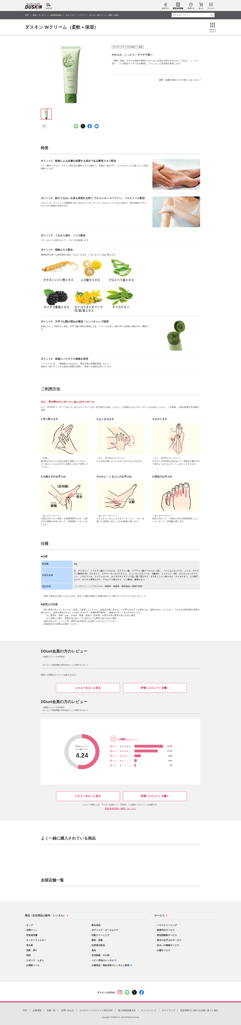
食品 (93, 950)
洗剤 (28, 955)
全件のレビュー (128, 739)
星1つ (113, 765)
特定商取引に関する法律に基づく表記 (199, 1010)
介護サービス (163, 950)
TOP (25, 1010)
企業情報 (37, 1010)
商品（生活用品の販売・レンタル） (45, 915)
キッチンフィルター (36, 940)
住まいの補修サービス (168, 945)
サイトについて (149, 1010)
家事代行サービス (166, 930)
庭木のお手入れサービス (169, 940)
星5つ (113, 746)
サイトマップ (168, 1010)
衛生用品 (95, 925)
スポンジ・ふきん (35, 960)
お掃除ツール (33, 965)
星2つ (113, 760)
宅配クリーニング (100, 935)
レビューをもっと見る (88, 687)
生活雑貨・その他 (100, 955)
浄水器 (29, 945)
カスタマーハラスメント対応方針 (96, 1010)
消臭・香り (31, 950)
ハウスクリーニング (167, 925)
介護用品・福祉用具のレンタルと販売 (110, 965)
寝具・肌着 (97, 940)
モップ (29, 925)
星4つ (113, 751)
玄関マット (31, 930)
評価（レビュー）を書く (155, 687)
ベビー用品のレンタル (102, 960)
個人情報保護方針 (127, 1010)
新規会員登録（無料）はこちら (120, 808)
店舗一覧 (51, 1010)
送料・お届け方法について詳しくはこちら (178, 80)
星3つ (113, 756)
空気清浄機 (31, 935)
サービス (159, 915)
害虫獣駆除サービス (167, 935)
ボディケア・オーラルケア (104, 930)
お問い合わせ (67, 1010)
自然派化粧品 (98, 945)
